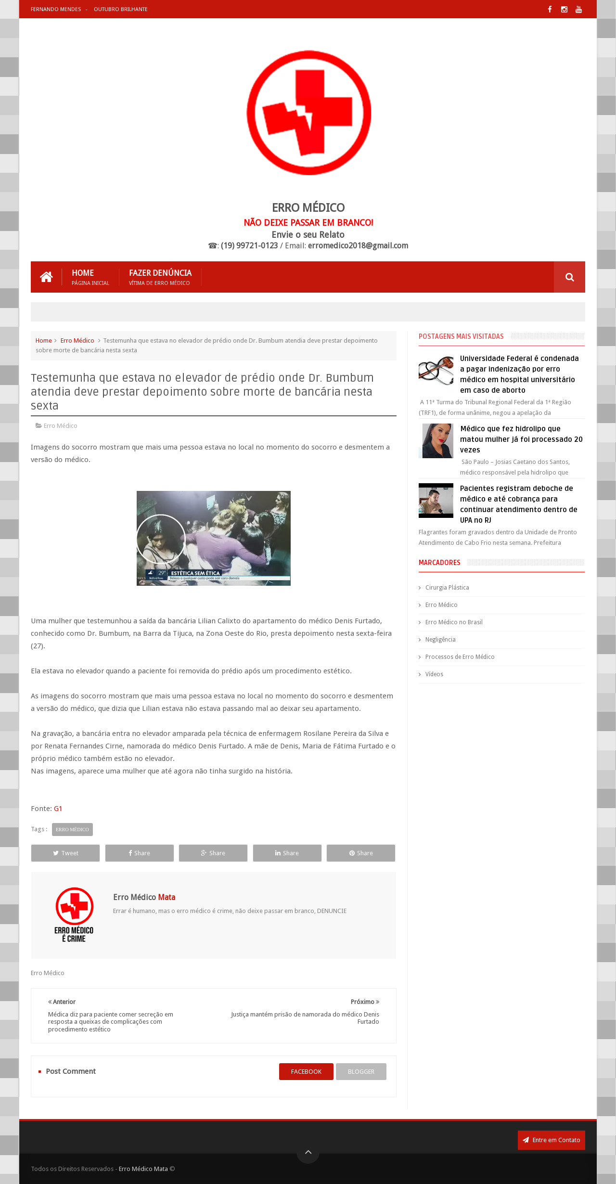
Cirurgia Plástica (447, 587)
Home (90, 277)
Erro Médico (77, 340)
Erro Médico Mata (143, 1168)
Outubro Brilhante (121, 9)
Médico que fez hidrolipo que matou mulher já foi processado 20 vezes (521, 439)
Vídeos (434, 674)
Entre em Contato (551, 1140)
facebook (306, 1071)
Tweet (65, 853)
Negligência (440, 639)
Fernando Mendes (56, 9)
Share (139, 853)
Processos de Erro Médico (460, 657)
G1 (58, 808)
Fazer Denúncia (160, 277)
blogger (361, 1071)
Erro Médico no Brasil (454, 622)
